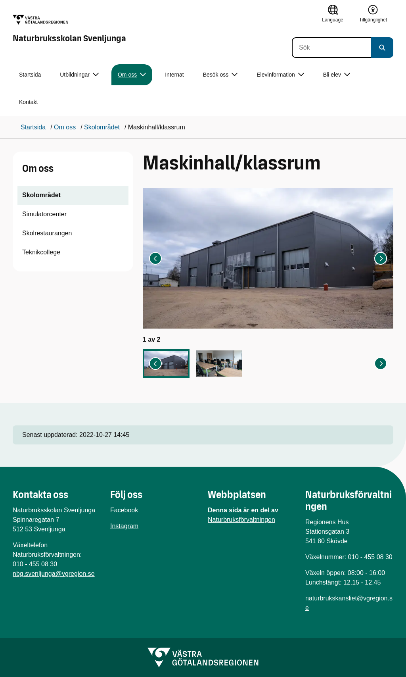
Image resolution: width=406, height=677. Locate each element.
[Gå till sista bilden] (155, 258)
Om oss (38, 168)
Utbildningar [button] (79, 75)
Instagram (124, 526)
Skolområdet (41, 195)
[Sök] (331, 47)
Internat (174, 74)
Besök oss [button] (220, 75)
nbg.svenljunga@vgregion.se (54, 573)
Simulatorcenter (44, 214)
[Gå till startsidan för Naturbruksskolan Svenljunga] (69, 29)
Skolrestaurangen (47, 233)
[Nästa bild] (380, 258)
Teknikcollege (41, 252)
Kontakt (28, 102)
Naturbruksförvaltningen (241, 519)
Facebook (124, 510)
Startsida (30, 74)
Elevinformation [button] (280, 75)
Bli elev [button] (336, 75)
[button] (166, 363)
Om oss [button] (132, 75)
